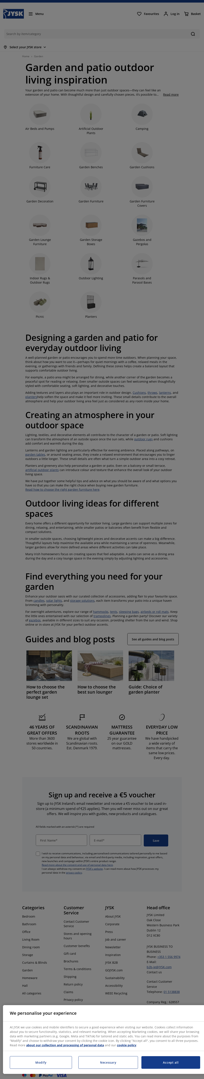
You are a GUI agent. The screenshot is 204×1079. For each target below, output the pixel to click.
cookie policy (126, 1045)
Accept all (170, 1062)
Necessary (108, 1062)
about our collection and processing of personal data (65, 1045)
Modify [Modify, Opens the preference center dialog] (40, 1062)
